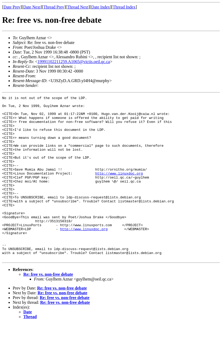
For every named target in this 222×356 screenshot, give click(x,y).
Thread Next (77, 7)
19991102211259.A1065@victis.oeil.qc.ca (73, 61)
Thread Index (124, 7)
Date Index (100, 7)
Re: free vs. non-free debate (48, 307)
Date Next (32, 7)
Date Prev (11, 7)
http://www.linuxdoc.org (119, 189)
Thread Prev (53, 7)
